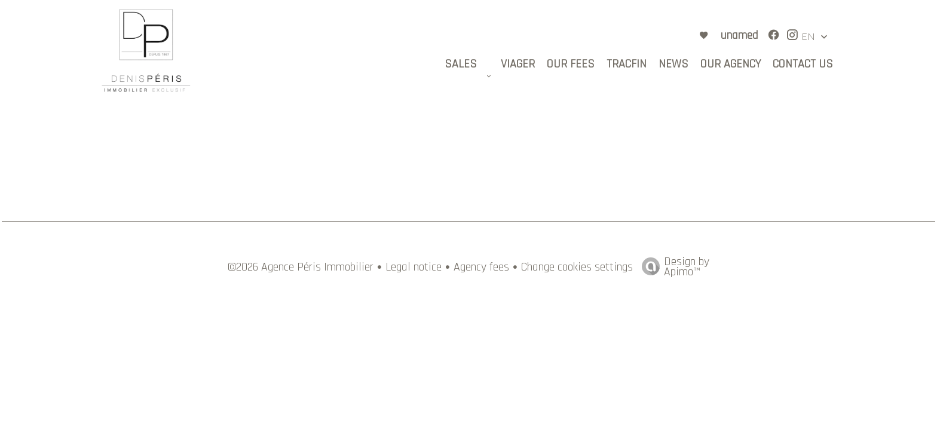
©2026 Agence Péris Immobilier (300, 267)
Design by (672, 265)
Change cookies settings (577, 267)
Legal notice (413, 267)
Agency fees (481, 267)
